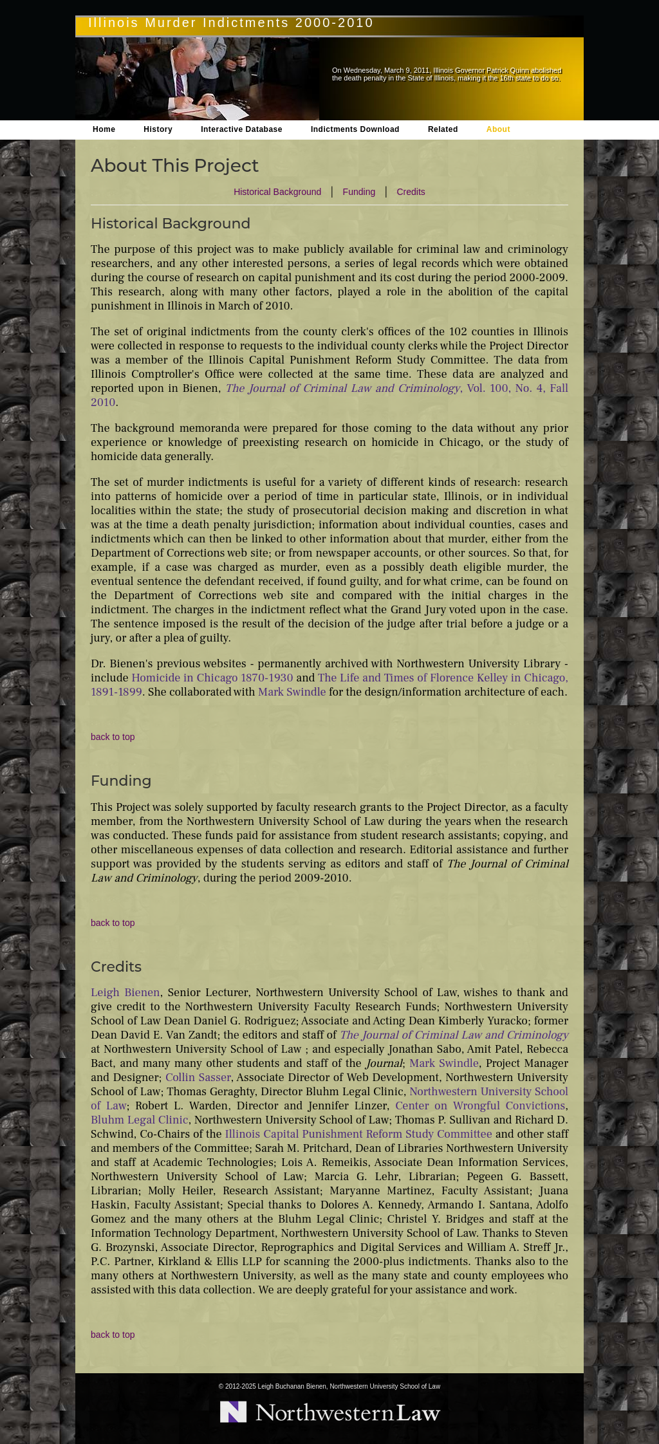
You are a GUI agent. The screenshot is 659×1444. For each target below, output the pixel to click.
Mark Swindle (292, 692)
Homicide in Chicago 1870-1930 (212, 678)
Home (104, 129)
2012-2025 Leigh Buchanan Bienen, (277, 1386)
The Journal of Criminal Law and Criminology (453, 1035)
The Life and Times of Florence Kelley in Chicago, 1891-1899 (329, 685)
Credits (411, 192)
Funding (359, 192)
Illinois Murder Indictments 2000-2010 (231, 22)
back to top (113, 737)
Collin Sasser (198, 1077)
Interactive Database (242, 129)
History (158, 129)
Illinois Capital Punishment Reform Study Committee (358, 1134)
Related (443, 129)
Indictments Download (355, 129)
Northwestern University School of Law (385, 1386)
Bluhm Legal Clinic (140, 1120)
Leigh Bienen (125, 992)
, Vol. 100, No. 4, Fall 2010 (329, 395)
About (498, 129)
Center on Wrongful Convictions (480, 1105)
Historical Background (277, 192)
